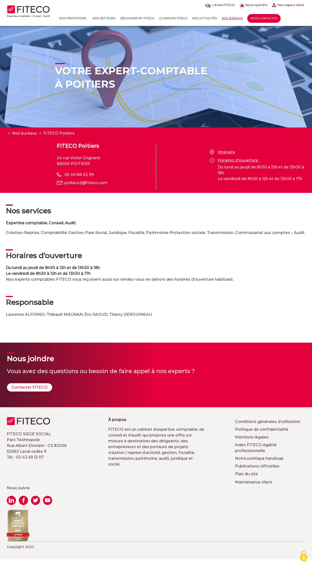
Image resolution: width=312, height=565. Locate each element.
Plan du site (246, 474)
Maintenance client (253, 482)
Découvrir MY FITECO (137, 18)
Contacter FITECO (30, 387)
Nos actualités (204, 18)
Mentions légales (252, 437)
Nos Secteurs (104, 18)
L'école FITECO (221, 5)
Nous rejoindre (253, 5)
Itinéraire (222, 152)
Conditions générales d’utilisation (267, 421)
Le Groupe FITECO (173, 18)
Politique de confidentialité (261, 429)
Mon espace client (288, 5)
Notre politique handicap (259, 458)
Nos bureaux (232, 18)
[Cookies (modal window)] (303, 556)
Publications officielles (257, 466)
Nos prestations (72, 18)
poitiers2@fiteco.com (85, 183)
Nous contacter (263, 18)
